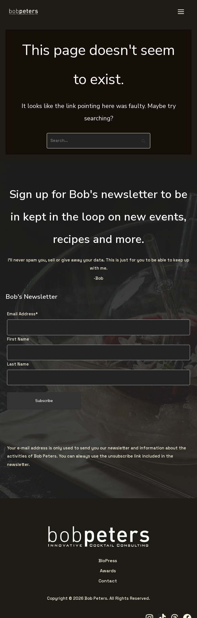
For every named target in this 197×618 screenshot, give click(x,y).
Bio (75, 560)
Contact (116, 560)
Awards (99, 560)
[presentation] (49, 427)
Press (85, 560)
